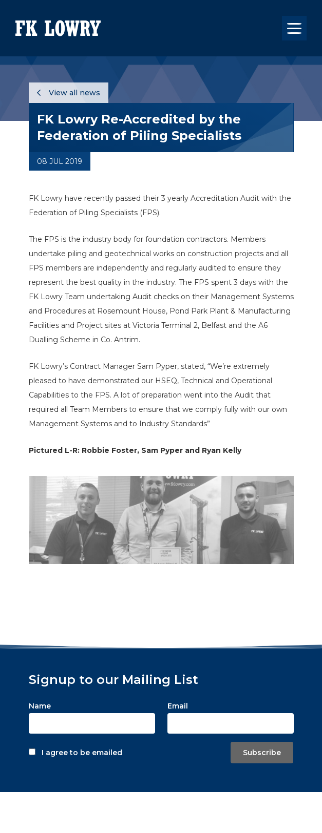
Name (40, 706)
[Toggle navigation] (294, 28)
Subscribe (262, 752)
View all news (68, 92)
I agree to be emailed (82, 752)
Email (177, 706)
